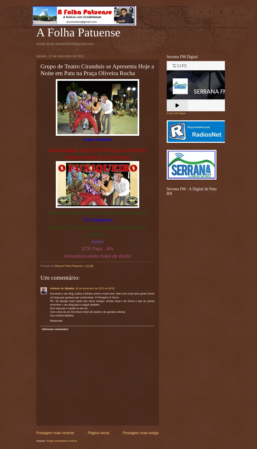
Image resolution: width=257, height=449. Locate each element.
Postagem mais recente (55, 433)
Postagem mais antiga (140, 433)
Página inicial (98, 433)
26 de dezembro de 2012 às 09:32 (95, 288)
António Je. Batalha (62, 288)
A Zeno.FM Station (176, 113)
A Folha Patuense (78, 32)
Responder (56, 320)
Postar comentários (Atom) (61, 440)
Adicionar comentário (55, 329)
